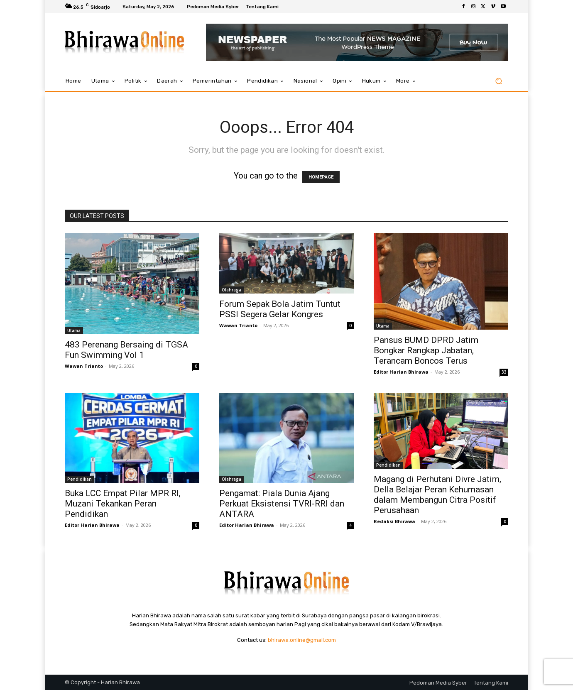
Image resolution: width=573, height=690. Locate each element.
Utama (74, 330)
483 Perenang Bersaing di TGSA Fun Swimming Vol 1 (126, 350)
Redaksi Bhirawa (394, 521)
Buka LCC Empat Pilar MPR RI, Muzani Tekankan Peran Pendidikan (123, 503)
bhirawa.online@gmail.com (302, 640)
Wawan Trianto (84, 366)
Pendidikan (79, 479)
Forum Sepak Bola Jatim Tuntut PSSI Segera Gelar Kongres (279, 309)
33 (504, 372)
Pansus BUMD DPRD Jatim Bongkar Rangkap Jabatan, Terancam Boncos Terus (426, 350)
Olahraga (231, 290)
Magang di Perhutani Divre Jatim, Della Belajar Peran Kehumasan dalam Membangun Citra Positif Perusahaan (437, 494)
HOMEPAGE (321, 177)
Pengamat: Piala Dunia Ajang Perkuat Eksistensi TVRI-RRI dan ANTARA (281, 503)
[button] (498, 81)
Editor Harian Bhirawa (401, 372)
